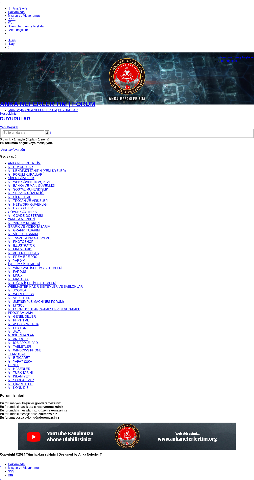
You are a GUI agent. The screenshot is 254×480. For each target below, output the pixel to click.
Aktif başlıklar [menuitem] (227, 61)
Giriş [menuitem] (12, 40)
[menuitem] (17, 8)
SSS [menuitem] (11, 471)
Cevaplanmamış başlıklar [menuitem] (236, 57)
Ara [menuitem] (10, 475)
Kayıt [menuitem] (12, 43)
